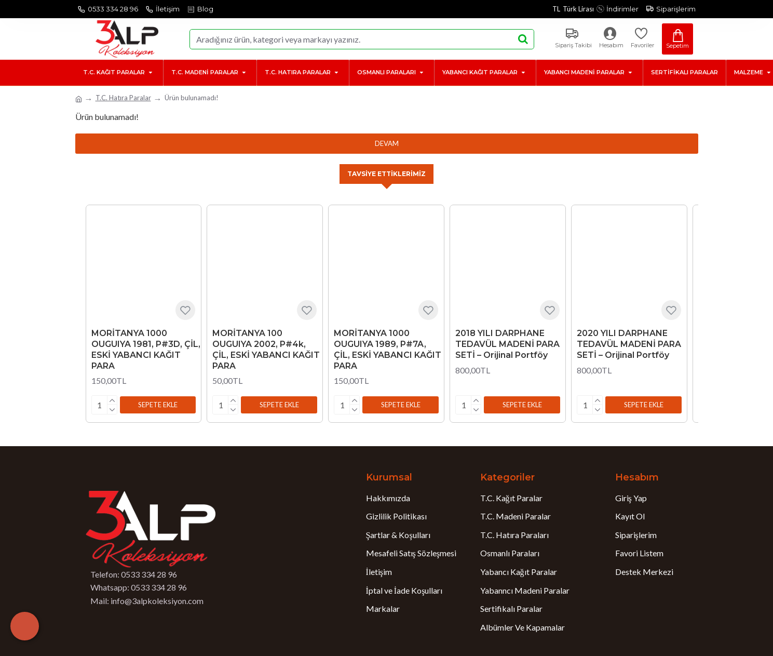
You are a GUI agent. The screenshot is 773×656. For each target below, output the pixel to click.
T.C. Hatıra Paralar (123, 97)
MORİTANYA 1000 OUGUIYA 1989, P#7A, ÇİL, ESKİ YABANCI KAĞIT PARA (387, 350)
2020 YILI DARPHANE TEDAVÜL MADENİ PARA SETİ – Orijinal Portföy (629, 345)
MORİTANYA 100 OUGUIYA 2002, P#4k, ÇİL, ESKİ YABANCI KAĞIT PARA (266, 350)
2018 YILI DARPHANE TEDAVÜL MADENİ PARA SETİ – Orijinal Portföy (507, 345)
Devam (387, 143)
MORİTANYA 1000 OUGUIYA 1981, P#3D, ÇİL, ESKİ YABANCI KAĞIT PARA (145, 350)
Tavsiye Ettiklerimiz (386, 174)
